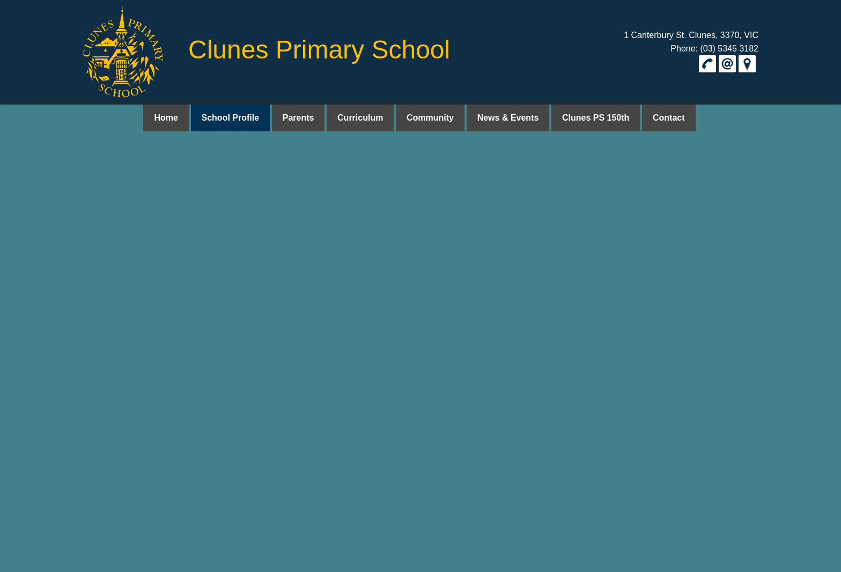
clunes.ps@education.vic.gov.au (144, 521)
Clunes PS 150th (590, 117)
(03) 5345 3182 (112, 507)
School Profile (239, 117)
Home (176, 117)
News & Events (505, 117)
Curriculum (363, 117)
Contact (661, 117)
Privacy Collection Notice (216, 228)
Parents (304, 117)
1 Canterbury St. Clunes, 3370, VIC (691, 35)
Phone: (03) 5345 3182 (714, 48)
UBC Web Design (543, 564)
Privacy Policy (738, 153)
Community (430, 117)
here (112, 208)
